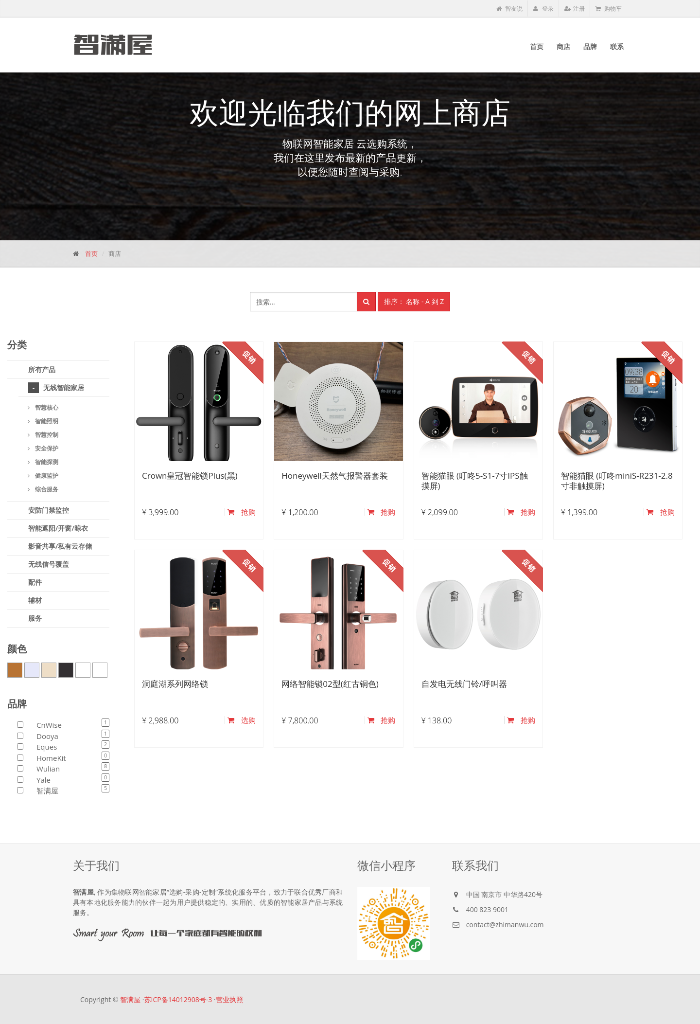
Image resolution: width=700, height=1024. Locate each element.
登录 (543, 8)
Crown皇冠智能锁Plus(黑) (190, 475)
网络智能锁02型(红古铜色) (329, 683)
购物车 (608, 8)
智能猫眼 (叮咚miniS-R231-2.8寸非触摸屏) (617, 480)
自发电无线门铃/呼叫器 (464, 683)
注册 (574, 8)
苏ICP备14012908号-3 (178, 999)
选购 (242, 720)
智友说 (509, 8)
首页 (91, 253)
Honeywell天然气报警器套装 (334, 475)
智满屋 (130, 999)
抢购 (242, 512)
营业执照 (229, 999)
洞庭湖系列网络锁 (175, 683)
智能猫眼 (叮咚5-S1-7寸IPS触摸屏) (474, 480)
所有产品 (41, 369)
